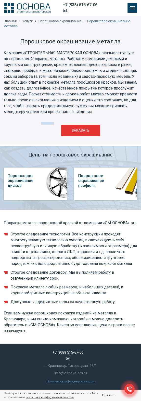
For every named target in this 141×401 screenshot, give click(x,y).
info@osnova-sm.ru (70, 373)
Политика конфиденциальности (71, 381)
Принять (108, 395)
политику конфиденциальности (50, 397)
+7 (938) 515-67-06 (80, 4)
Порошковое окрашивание (60, 21)
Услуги (27, 21)
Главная (10, 21)
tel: (65, 10)
